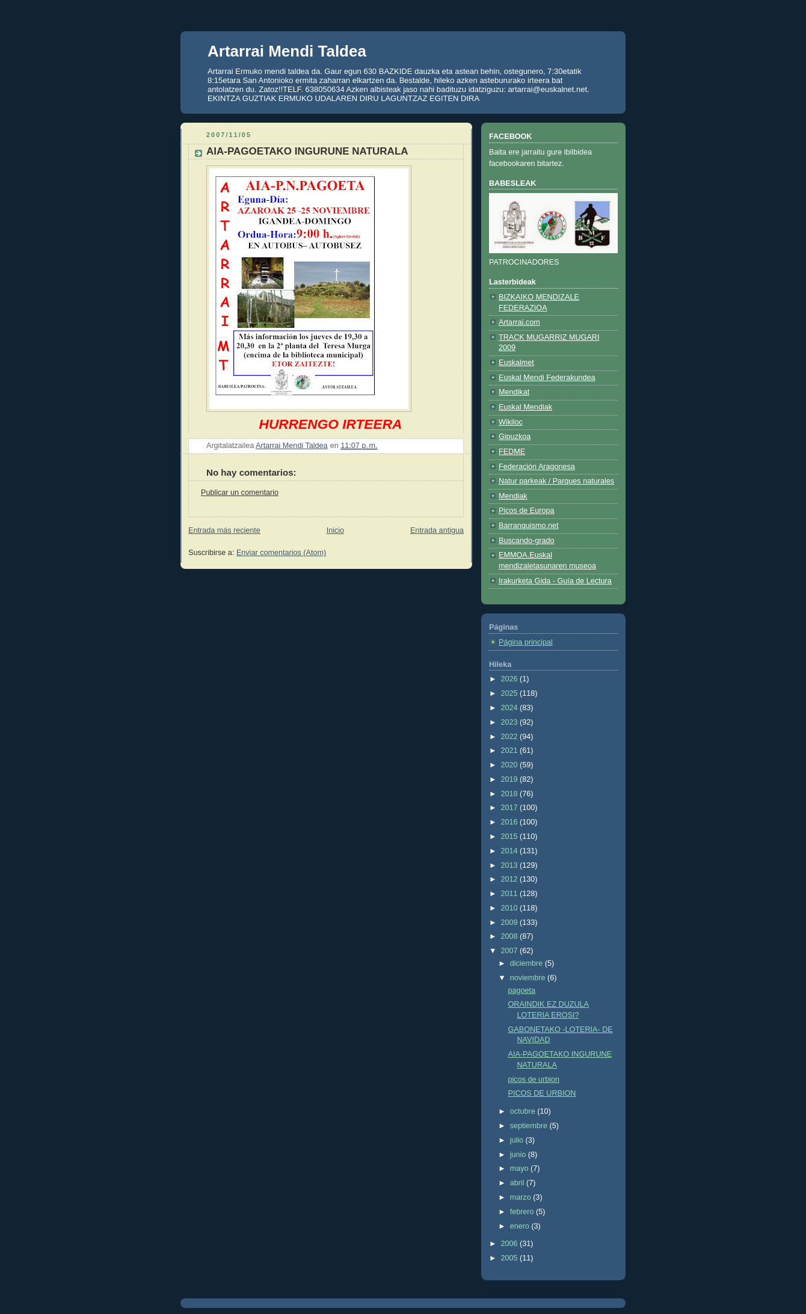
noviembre (528, 978)
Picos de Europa (527, 510)
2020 (510, 765)
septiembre (530, 1126)
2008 (510, 936)
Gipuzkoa (515, 436)
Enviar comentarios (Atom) (281, 552)
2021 (510, 750)
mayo (520, 1168)
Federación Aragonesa (537, 466)
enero (521, 1226)
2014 (510, 851)
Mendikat (514, 392)
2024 (510, 708)
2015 (510, 836)
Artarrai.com (519, 322)
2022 (510, 736)
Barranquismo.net (529, 525)
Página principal (526, 642)
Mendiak (513, 496)
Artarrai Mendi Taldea (287, 51)
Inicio (335, 530)
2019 (510, 779)
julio (518, 1140)
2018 (510, 794)
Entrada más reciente (224, 530)
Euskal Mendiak (525, 407)
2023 (510, 722)
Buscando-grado (527, 540)
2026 (510, 679)
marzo (522, 1197)
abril (518, 1183)
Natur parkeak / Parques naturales (556, 481)
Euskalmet (516, 362)
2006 (510, 1243)
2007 (510, 951)
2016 (510, 822)
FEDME (512, 451)
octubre (524, 1111)
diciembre (527, 963)
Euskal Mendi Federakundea (547, 377)
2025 (510, 693)
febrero (523, 1212)
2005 (510, 1258)
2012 (510, 879)
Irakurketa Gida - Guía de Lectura (555, 581)
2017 (510, 807)
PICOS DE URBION (542, 1093)
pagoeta (522, 990)
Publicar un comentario (239, 492)
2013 (510, 865)
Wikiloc (511, 422)
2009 (510, 922)
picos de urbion (534, 1079)
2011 (510, 893)
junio (519, 1154)
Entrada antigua (437, 530)
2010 (510, 908)
